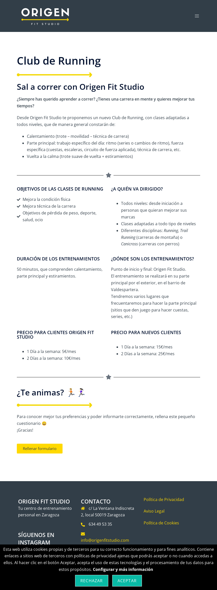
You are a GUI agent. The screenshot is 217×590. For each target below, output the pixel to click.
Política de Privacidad (164, 499)
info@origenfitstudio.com (105, 540)
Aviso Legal (154, 511)
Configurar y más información (123, 569)
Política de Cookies (161, 523)
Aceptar (127, 580)
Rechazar (91, 580)
